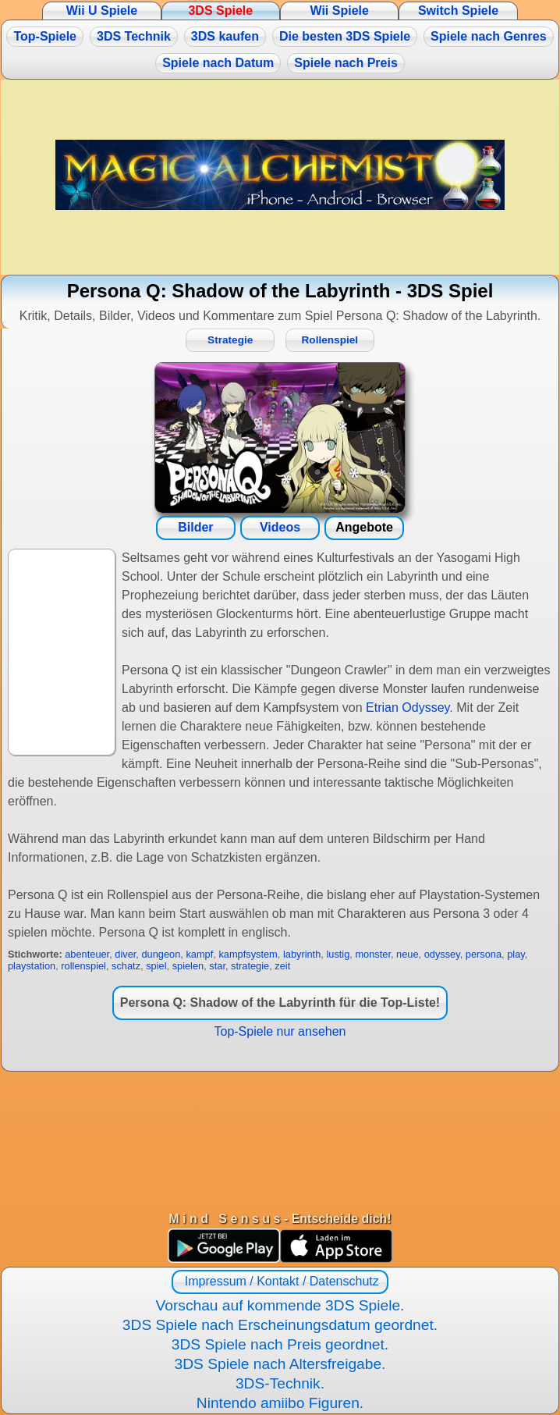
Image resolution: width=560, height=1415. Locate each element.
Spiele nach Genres (489, 36)
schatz (126, 966)
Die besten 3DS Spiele (344, 36)
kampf (199, 954)
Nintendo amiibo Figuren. (280, 1403)
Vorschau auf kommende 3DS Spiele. (280, 1305)
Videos (280, 527)
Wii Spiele (339, 10)
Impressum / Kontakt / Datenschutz (279, 1281)
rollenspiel (83, 966)
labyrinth (302, 954)
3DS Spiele (220, 10)
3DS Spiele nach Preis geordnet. (280, 1344)
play (516, 954)
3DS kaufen (225, 36)
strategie (250, 966)
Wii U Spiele (101, 10)
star (217, 966)
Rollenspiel (330, 340)
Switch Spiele (458, 10)
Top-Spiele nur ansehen (280, 1031)
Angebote (364, 527)
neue (407, 954)
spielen (188, 966)
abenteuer (87, 954)
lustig (337, 954)
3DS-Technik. (280, 1383)
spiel (156, 966)
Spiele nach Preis (346, 62)
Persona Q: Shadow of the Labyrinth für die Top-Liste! (280, 1002)
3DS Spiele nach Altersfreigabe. (280, 1364)
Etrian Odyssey (407, 707)
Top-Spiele (44, 36)
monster (373, 954)
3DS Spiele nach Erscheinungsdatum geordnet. (280, 1325)
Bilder (195, 527)
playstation (31, 966)
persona (484, 954)
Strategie (230, 340)
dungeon (160, 954)
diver (125, 954)
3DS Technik (134, 36)
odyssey (442, 954)
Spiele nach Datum (218, 62)
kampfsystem (247, 954)
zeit (282, 966)
